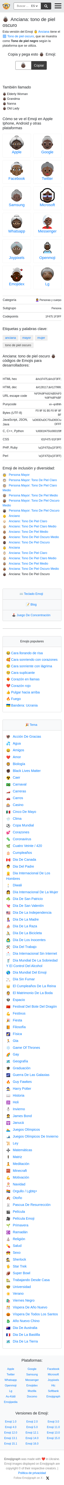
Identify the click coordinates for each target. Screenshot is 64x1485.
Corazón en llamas (23, 679)
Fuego (13, 699)
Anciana (11, 547)
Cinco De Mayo (21, 812)
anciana (10, 338)
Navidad (15, 1184)
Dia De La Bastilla (23, 1334)
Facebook (16, 178)
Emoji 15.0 (53, 1438)
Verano (15, 1293)
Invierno (15, 1109)
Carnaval (16, 784)
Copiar (39, 64)
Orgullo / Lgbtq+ (21, 1191)
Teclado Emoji (32, 594)
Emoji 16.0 (32, 1443)
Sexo (13, 1252)
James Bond (19, 1116)
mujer (41, 338)
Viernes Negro (20, 1300)
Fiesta (14, 1020)
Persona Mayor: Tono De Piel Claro (30, 480)
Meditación (17, 1164)
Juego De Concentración (31, 615)
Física (14, 1034)
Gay (12, 1054)
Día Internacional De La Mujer (32, 892)
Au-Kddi (11, 1396)
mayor (26, 338)
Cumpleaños (19, 853)
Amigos (15, 750)
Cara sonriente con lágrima (29, 666)
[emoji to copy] (23, 65)
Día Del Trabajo (21, 947)
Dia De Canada (21, 859)
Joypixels (16, 258)
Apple (17, 152)
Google (47, 152)
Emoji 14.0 (32, 1438)
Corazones (17, 832)
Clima (14, 818)
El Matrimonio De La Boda (29, 993)
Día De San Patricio (24, 899)
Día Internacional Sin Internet (31, 953)
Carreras (16, 791)
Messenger (47, 231)
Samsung (17, 205)
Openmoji (47, 258)
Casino (14, 805)
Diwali (14, 885)
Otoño (14, 1198)
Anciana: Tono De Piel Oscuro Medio (31, 568)
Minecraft (16, 1171)
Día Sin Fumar (20, 979)
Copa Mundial (20, 825)
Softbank (53, 1390)
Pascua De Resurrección (28, 1205)
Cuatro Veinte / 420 (24, 846)
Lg (47, 284)
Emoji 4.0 (10, 1427)
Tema (32, 724)
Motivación (17, 1177)
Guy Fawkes (19, 1082)
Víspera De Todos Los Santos (32, 1314)
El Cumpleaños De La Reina (31, 986)
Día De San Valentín (25, 906)
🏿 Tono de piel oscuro (18, 36)
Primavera (17, 1225)
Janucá (15, 1123)
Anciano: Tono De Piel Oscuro (26, 542)
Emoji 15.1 (10, 1443)
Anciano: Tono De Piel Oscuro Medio (31, 537)
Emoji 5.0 (32, 1427)
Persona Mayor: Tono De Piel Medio (30, 495)
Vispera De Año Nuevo (26, 1307)
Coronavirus (18, 839)
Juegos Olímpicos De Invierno (32, 1136)
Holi (12, 1102)
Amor (13, 757)
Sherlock (16, 1259)
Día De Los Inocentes (26, 940)
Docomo (32, 1396)
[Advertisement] (32, 76)
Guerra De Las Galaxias (27, 1075)
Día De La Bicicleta (24, 933)
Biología (15, 764)
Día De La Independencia (29, 912)
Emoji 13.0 (53, 1432)
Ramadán (17, 1232)
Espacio (15, 1000)
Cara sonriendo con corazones (32, 659)
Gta (12, 1041)
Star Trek (16, 1266)
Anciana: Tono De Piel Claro (25, 553)
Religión (15, 1239)
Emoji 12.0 (10, 1432)
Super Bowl (18, 1273)
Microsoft (47, 205)
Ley (12, 1143)
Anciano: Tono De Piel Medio (25, 531)
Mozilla (32, 1390)
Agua (13, 743)
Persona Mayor (16, 474)
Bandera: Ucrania (22, 705)
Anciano (11, 516)
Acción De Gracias (23, 736)
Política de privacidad (32, 1473)
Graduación (18, 1068)
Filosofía (16, 1027)
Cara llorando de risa (24, 653)
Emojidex (16, 284)
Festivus (15, 1013)
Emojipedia (10, 1402)
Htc (53, 1385)
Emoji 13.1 (10, 1438)
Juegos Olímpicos (23, 1129)
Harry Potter (18, 1088)
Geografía (17, 1061)
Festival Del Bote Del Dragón (31, 1006)
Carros (14, 798)
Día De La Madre (22, 919)
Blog (32, 604)
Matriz (14, 1157)
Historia (15, 1095)
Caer (13, 777)
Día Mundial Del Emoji (26, 972)
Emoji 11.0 (53, 1427)
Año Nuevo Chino (23, 1321)
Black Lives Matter (23, 771)
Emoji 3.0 (53, 1421)
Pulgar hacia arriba (23, 692)
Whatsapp (16, 231)
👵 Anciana (41, 31)
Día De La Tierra (22, 1341)
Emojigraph (53, 1396)
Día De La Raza (21, 926)
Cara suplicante (20, 673)
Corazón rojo (18, 686)
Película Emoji (20, 1218)
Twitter (47, 178)
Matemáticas (19, 1150)
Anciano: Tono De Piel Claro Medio (29, 526)
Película (15, 1211)
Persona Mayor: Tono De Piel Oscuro (31, 510)
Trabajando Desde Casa (28, 1280)
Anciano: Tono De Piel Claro (25, 521)
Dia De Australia (21, 1328)
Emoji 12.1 (32, 1432)
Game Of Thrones (23, 1047)
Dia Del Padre (20, 866)
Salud (14, 1246)
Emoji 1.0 (10, 1421)
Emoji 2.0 (32, 1421)
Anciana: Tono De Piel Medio (25, 563)
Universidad (18, 1287)
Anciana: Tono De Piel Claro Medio (29, 558)
